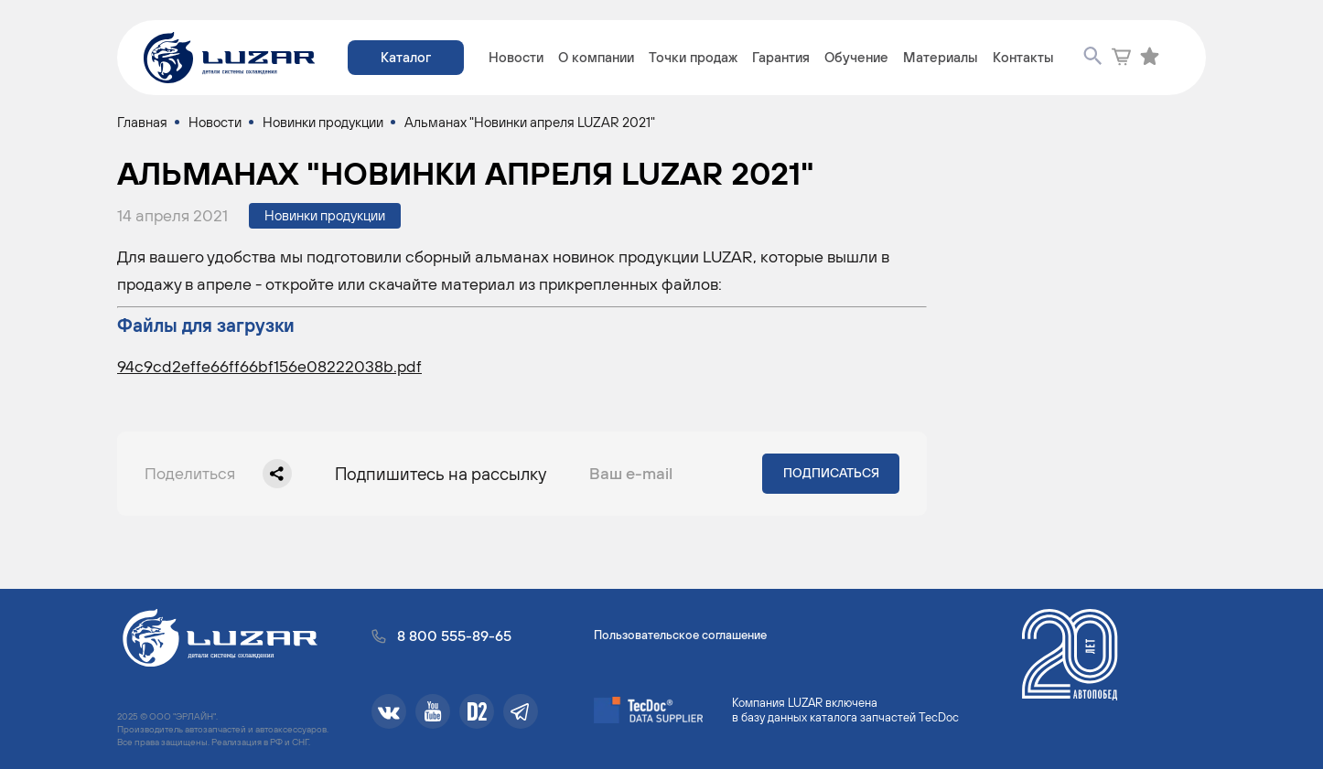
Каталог (406, 57)
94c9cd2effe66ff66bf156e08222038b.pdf (269, 366)
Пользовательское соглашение (680, 635)
